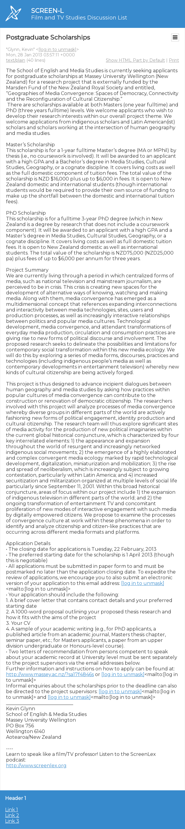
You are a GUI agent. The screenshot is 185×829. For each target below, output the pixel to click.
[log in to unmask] (57, 49)
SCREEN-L (47, 10)
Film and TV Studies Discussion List (79, 17)
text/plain (15, 60)
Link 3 (12, 821)
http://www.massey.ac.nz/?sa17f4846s (50, 674)
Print (174, 60)
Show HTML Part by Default (135, 60)
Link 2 (12, 815)
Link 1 (11, 810)
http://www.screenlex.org (36, 765)
